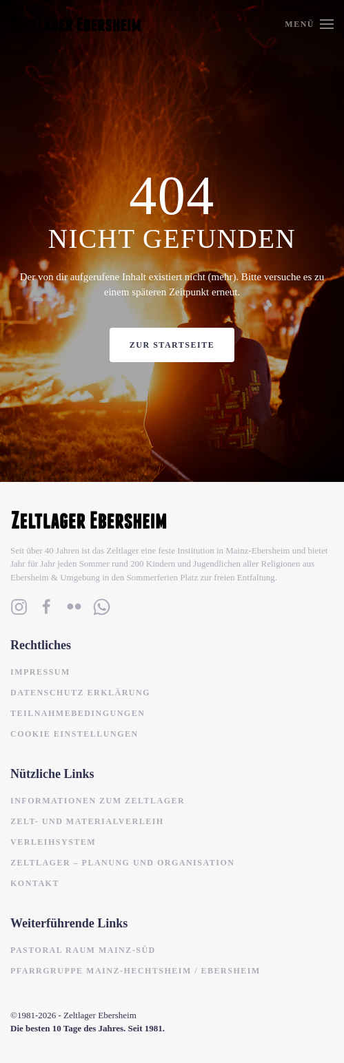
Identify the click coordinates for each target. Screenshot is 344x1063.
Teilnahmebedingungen (77, 713)
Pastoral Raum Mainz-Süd (83, 950)
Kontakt (34, 883)
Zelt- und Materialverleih (87, 821)
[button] (309, 24)
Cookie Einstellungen (74, 734)
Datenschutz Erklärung (80, 692)
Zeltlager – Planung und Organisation (122, 862)
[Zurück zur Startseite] (75, 24)
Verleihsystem (53, 842)
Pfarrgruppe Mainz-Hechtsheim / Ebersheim (135, 971)
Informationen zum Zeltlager (97, 801)
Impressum (40, 672)
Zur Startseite (172, 345)
